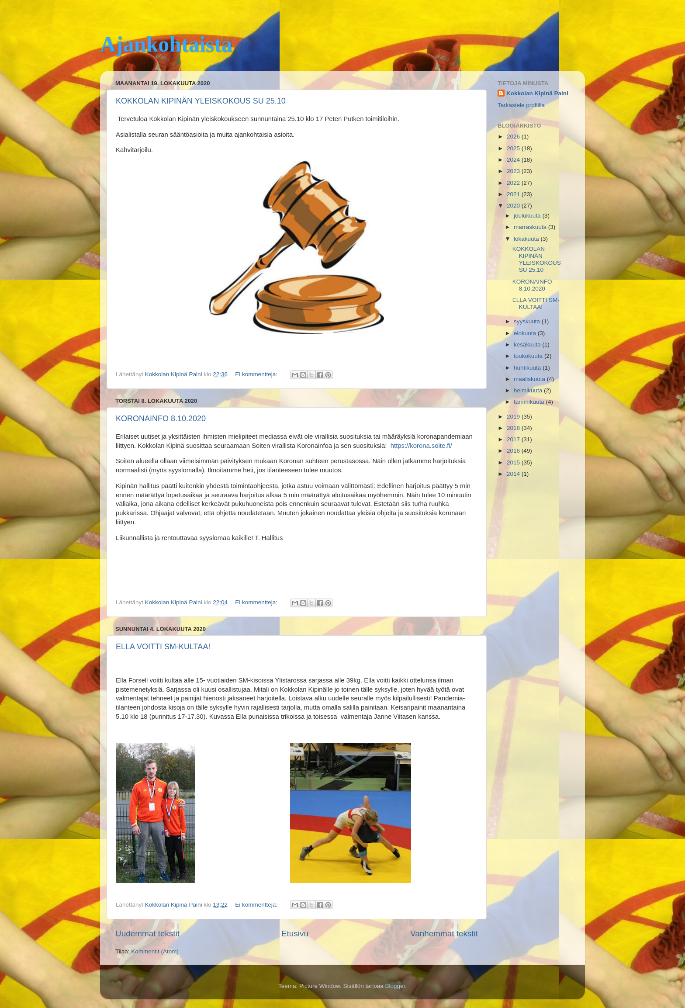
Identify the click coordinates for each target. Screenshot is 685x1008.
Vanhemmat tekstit (444, 933)
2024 (514, 159)
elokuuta (526, 333)
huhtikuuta (528, 367)
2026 (514, 136)
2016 (514, 450)
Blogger (395, 986)
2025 (514, 148)
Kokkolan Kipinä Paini (537, 93)
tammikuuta (530, 401)
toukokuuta (529, 356)
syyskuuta (528, 321)
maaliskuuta (530, 379)
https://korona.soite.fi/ (421, 445)
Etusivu (294, 933)
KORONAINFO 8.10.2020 (161, 418)
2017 (514, 439)
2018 (514, 428)
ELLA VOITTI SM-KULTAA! (163, 646)
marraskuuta (531, 227)
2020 (514, 205)
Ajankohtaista (166, 44)
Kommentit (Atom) (155, 951)
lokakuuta (527, 239)
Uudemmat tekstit (147, 933)
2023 (514, 171)
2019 (514, 416)
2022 (514, 183)
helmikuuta (529, 390)
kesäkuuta (528, 344)
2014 (514, 474)
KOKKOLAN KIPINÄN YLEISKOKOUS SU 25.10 (201, 101)
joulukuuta (528, 215)
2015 (514, 462)
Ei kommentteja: (257, 374)
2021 (514, 194)
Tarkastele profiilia (521, 105)
